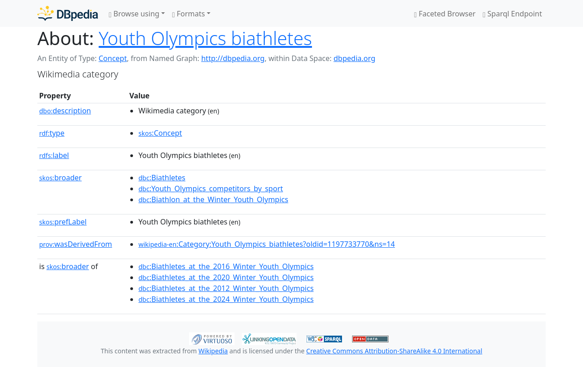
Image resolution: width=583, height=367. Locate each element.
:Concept (160, 133)
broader (60, 178)
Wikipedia (213, 351)
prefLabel (63, 222)
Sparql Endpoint (512, 14)
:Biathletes (161, 178)
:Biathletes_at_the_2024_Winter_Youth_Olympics (226, 299)
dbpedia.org (354, 58)
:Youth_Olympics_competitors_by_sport (210, 189)
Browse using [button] (134, 14)
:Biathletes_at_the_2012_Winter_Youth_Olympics (226, 288)
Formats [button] (188, 14)
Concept (112, 58)
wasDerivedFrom (75, 244)
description (65, 111)
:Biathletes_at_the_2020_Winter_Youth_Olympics (226, 277)
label (54, 155)
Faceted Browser (445, 14)
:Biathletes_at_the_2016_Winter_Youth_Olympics (226, 266)
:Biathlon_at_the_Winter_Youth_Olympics (213, 199)
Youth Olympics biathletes (205, 38)
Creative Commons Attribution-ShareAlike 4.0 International (394, 351)
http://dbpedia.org (233, 58)
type (52, 133)
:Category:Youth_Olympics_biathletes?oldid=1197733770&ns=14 (266, 244)
